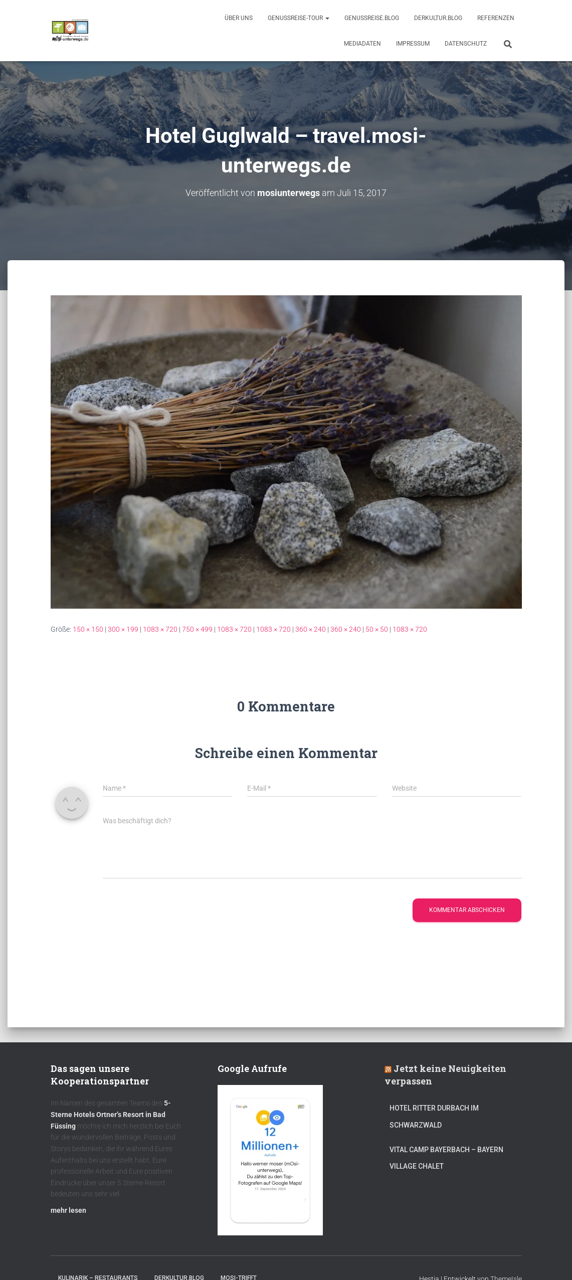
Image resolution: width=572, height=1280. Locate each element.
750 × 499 (197, 629)
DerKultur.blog (438, 18)
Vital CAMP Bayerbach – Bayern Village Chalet (446, 1157)
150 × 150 (88, 629)
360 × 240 (310, 629)
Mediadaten (362, 43)
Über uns (239, 18)
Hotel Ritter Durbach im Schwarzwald (434, 1116)
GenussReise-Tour (298, 18)
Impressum (413, 43)
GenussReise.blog (371, 18)
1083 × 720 (160, 629)
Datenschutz (466, 43)
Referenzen (495, 18)
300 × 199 (123, 629)
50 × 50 (376, 629)
